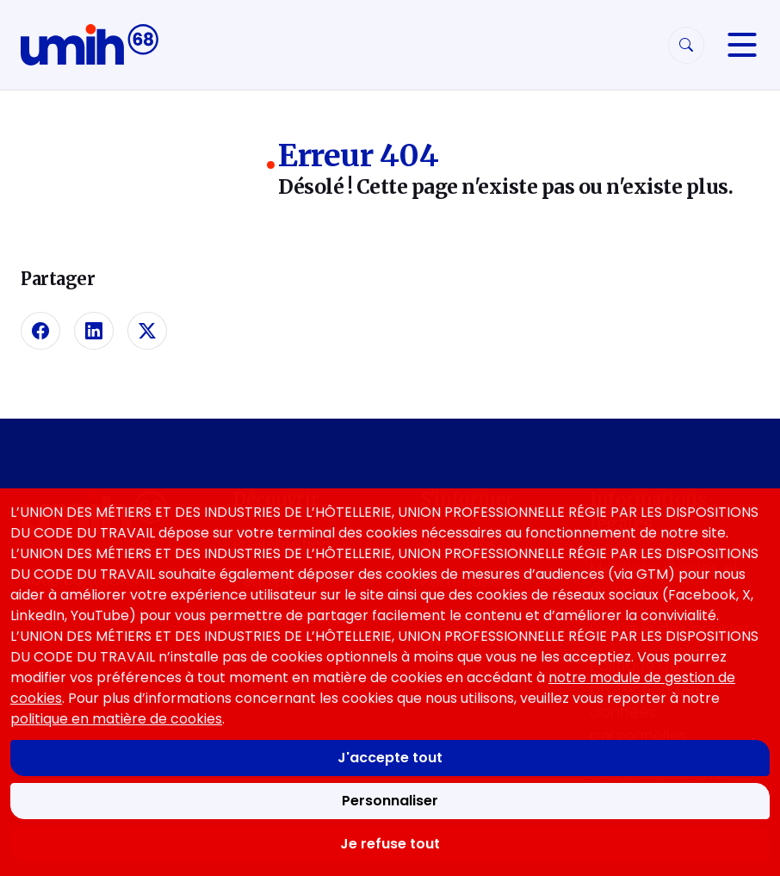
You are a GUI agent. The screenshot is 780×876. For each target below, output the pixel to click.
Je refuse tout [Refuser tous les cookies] (390, 844)
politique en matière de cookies (116, 719)
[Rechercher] (686, 45)
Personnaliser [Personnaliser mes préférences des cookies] (390, 801)
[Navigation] (742, 45)
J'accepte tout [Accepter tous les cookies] (390, 757)
